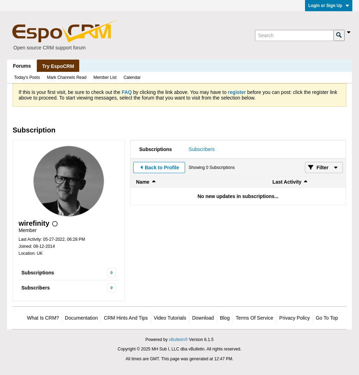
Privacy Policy (294, 318)
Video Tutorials (170, 318)
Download (203, 318)
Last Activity (287, 182)
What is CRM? (43, 318)
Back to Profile (162, 167)
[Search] (294, 35)
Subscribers (35, 288)
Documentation (81, 318)
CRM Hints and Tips (126, 318)
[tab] (155, 149)
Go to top (327, 318)
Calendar (132, 77)
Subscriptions (37, 272)
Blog (225, 318)
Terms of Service (254, 318)
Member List (104, 77)
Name (142, 182)
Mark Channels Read (67, 77)
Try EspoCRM (58, 66)
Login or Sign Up (328, 5)
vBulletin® (178, 339)
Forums (22, 66)
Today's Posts (27, 77)
